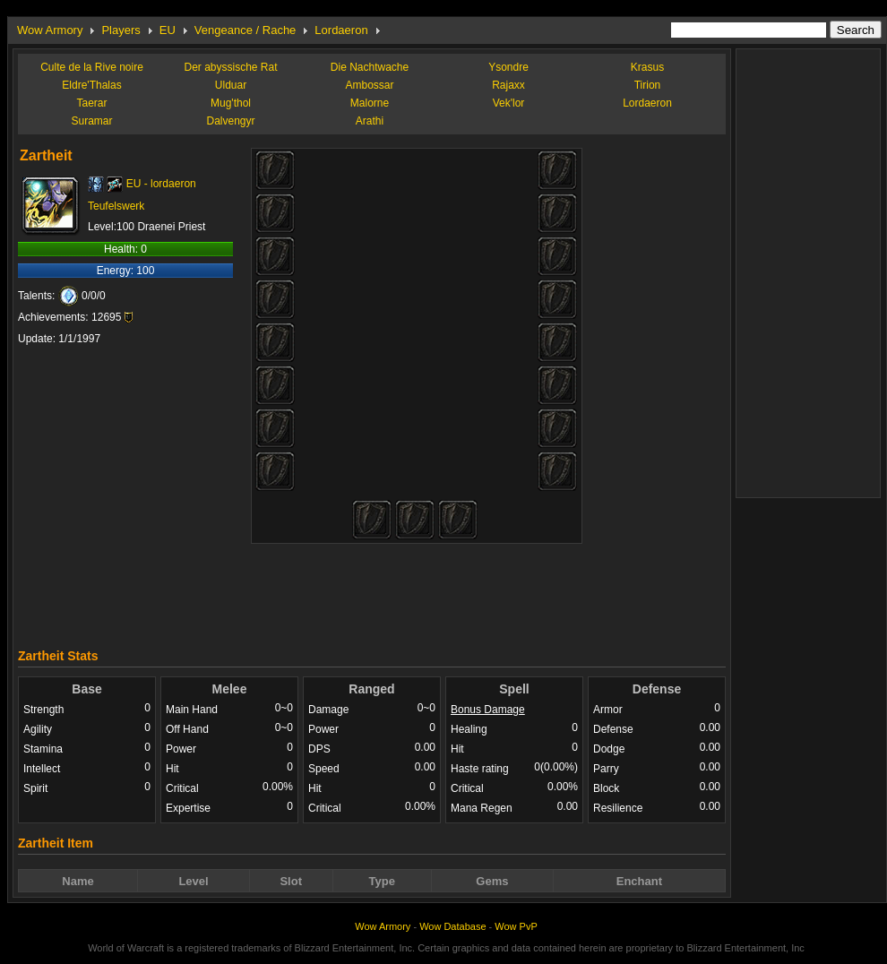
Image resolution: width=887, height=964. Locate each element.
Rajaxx (508, 85)
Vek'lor (509, 103)
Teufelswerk (116, 206)
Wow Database (452, 926)
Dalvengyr (230, 121)
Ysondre (508, 67)
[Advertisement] (372, 591)
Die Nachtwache (370, 67)
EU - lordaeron (161, 183)
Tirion (647, 85)
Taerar (91, 103)
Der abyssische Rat (230, 67)
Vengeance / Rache (245, 30)
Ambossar (369, 85)
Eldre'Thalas (91, 85)
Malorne (369, 103)
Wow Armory (49, 30)
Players (120, 30)
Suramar (91, 121)
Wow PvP (516, 926)
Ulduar (230, 85)
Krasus (647, 67)
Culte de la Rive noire (91, 67)
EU (167, 30)
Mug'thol (231, 103)
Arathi (369, 121)
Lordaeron (340, 30)
